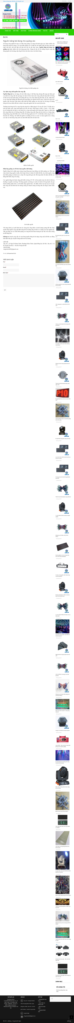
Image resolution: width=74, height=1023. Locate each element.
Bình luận (5, 272)
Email (4, 267)
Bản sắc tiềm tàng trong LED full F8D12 (63, 895)
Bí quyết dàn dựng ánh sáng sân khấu (63, 438)
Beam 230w (58, 155)
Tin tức (4, 253)
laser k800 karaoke (59, 81)
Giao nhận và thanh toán (41, 1003)
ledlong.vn (6, 236)
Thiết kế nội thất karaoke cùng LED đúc (63, 496)
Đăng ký (69, 1)
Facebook (57, 998)
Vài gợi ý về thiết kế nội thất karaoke (63, 730)
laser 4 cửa (58, 118)
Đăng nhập (64, 1)
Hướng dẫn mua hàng (42, 1000)
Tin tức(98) (58, 983)
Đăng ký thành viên (42, 1010)
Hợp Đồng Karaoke (60, 160)
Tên (4, 261)
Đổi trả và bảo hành (41, 1007)
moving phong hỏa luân (60, 137)
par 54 (57, 100)
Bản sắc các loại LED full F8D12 (62, 811)
